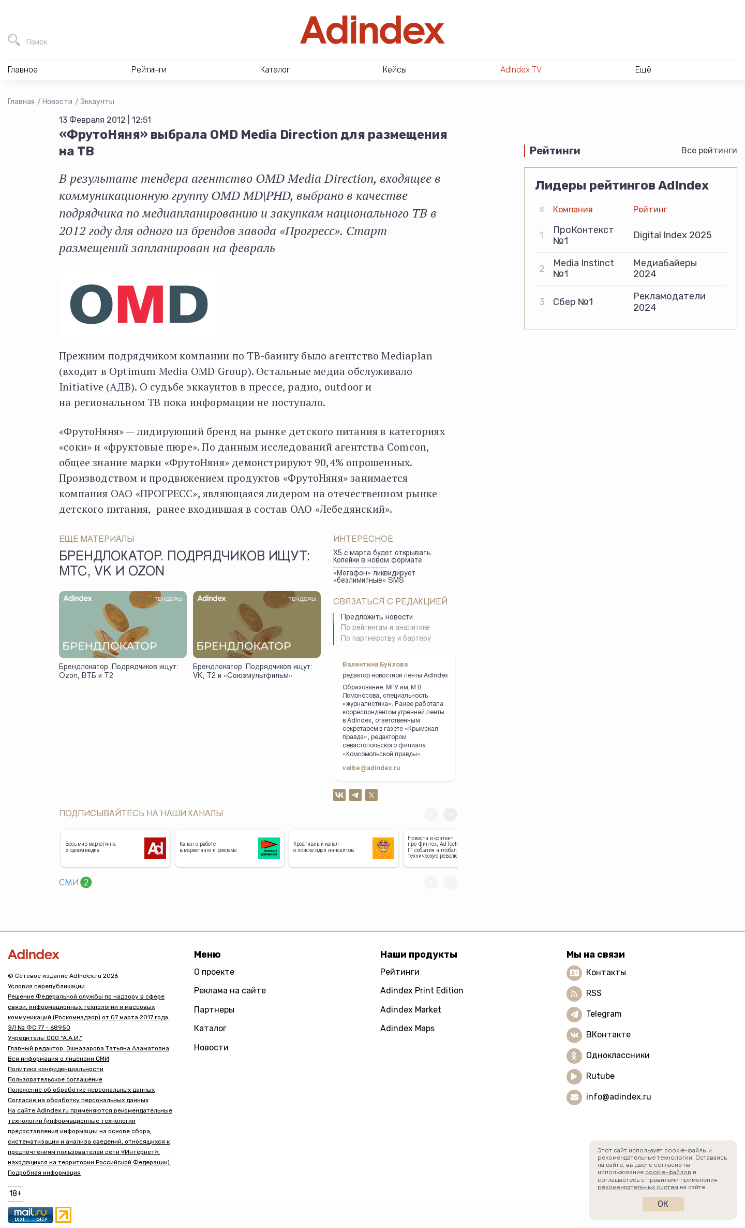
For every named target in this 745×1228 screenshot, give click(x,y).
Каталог (210, 1028)
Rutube (600, 1076)
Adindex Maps (407, 1028)
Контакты (606, 972)
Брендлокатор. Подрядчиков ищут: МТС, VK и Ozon (184, 565)
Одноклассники (618, 1055)
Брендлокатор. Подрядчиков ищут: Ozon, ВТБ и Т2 (118, 672)
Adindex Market (410, 1010)
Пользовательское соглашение (55, 1079)
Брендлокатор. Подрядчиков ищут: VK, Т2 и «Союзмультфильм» (252, 672)
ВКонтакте (608, 1034)
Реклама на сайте (230, 990)
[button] (450, 814)
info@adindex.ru (618, 1097)
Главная (21, 101)
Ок (663, 1204)
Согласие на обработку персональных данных (78, 1100)
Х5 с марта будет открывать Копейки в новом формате (382, 557)
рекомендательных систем (638, 1187)
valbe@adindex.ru (371, 768)
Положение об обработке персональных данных (81, 1089)
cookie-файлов (668, 1172)
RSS (594, 993)
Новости (57, 101)
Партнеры (214, 1010)
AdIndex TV (521, 70)
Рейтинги (400, 972)
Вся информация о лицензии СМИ (58, 1058)
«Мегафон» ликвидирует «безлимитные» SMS (374, 577)
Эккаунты (97, 101)
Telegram (604, 1014)
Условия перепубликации (46, 986)
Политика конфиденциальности (55, 1069)
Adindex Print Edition (422, 990)
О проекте (214, 972)
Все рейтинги (709, 150)
